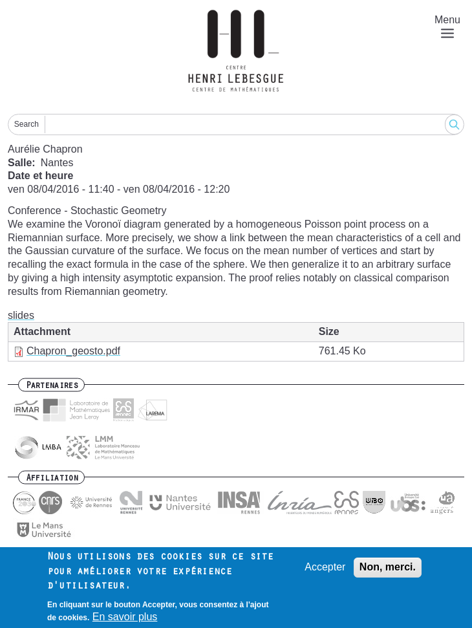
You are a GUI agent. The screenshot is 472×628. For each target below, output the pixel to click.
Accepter (325, 567)
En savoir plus (125, 617)
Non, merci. (387, 567)
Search (26, 124)
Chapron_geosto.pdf (73, 350)
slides (21, 315)
